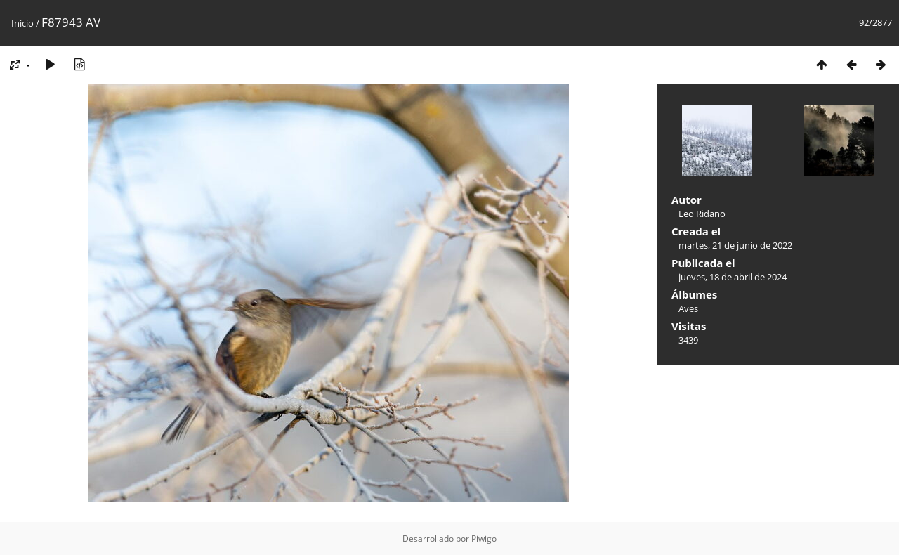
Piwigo (484, 538)
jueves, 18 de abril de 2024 (732, 276)
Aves (688, 308)
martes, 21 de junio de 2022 (735, 245)
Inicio (22, 23)
